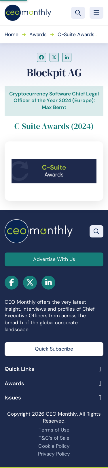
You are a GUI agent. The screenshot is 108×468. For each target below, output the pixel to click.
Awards (38, 34)
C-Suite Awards (76, 34)
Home (11, 34)
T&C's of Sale (54, 438)
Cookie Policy (54, 446)
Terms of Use (54, 430)
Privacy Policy (54, 454)
